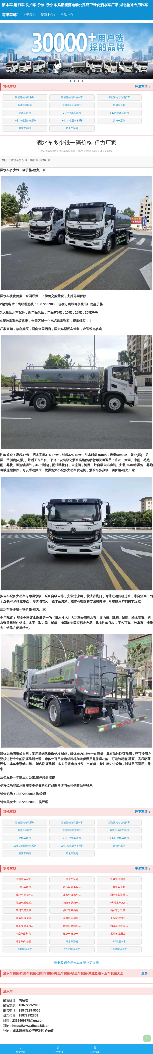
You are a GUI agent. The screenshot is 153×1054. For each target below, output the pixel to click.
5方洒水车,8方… (119, 902)
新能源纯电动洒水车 (72, 97)
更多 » (145, 973)
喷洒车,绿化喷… (24, 918)
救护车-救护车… (72, 933)
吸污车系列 (25, 128)
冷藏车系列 (119, 105)
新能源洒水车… (24, 879)
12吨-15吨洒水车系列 (24, 120)
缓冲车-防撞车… (24, 894)
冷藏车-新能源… (119, 879)
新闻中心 (48, 14)
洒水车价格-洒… (24, 941)
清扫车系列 (119, 120)
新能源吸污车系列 (71, 105)
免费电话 (21, 1049)
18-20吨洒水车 (119, 949)
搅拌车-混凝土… (119, 933)
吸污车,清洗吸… (24, 910)
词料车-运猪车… (72, 918)
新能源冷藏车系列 (119, 830)
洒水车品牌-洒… (119, 894)
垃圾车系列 (72, 128)
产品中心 (67, 14)
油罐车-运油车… (119, 925)
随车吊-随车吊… (24, 925)
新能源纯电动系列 (24, 97)
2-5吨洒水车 (119, 941)
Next (148, 51)
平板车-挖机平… (119, 918)
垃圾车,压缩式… (24, 902)
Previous (4, 51)
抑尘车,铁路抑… (72, 910)
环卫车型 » (142, 86)
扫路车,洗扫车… (72, 902)
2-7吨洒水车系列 (72, 112)
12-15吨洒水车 (72, 949)
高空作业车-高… (24, 933)
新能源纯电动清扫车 (119, 97)
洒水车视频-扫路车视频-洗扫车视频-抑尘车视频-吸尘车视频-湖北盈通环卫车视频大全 (63, 973)
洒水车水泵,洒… (119, 910)
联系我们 (95, 1049)
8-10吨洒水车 (25, 949)
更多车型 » (142, 868)
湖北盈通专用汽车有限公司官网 (76, 963)
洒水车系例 (72, 941)
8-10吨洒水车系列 (119, 112)
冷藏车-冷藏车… (72, 894)
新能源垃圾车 (25, 105)
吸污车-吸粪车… (72, 887)
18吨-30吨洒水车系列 (72, 120)
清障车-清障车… (72, 925)
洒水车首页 (10, 14)
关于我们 (29, 14)
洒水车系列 (25, 112)
